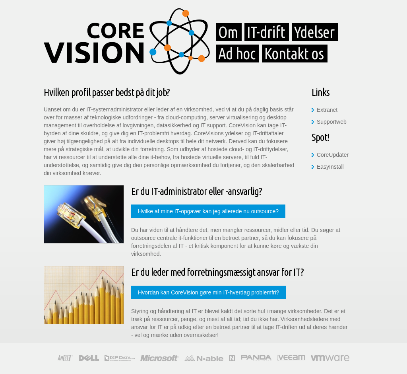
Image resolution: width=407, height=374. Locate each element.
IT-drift (266, 32)
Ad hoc (236, 53)
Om (228, 32)
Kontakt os (294, 53)
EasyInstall (330, 167)
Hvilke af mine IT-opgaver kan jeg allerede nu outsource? (208, 211)
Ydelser (314, 32)
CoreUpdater (333, 155)
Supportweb (332, 122)
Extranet (327, 110)
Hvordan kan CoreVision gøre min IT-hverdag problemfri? (208, 292)
